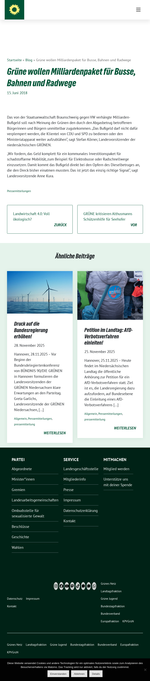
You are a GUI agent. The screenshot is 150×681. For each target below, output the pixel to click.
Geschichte (20, 530)
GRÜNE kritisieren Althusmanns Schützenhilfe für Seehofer (110, 213)
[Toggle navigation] (138, 29)
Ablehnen (79, 673)
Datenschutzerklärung (80, 504)
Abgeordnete (22, 462)
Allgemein (20, 412)
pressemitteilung (24, 418)
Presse (68, 483)
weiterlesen (55, 427)
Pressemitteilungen (19, 185)
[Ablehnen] (145, 670)
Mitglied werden (116, 462)
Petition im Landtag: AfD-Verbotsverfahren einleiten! (108, 330)
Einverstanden (58, 673)
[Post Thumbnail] (40, 286)
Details (96, 673)
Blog (28, 54)
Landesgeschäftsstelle (80, 462)
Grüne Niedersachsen (83, 11)
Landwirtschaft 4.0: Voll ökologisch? (40, 213)
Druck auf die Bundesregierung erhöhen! (31, 324)
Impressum (72, 494)
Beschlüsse (20, 520)
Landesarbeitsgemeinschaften (35, 494)
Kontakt (69, 515)
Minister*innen (23, 473)
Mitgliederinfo (74, 473)
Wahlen (17, 541)
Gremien (18, 483)
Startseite (14, 54)
